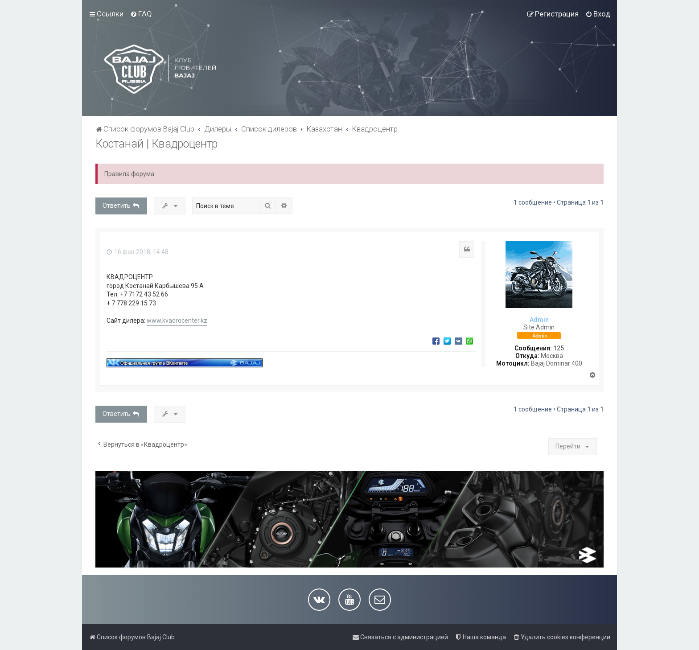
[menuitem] (141, 14)
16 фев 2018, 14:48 (138, 251)
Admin (539, 319)
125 (558, 348)
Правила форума (129, 173)
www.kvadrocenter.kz (177, 320)
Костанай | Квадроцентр (156, 143)
